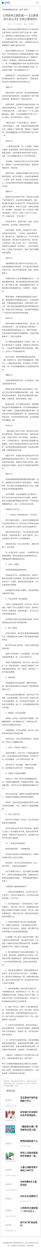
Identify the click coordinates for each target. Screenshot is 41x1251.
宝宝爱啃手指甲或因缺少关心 (29, 1099)
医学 (26, 10)
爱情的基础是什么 (29, 1141)
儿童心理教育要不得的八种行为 (29, 1169)
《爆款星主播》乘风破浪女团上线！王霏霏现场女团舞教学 (29, 1128)
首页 (21, 10)
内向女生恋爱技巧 (29, 1196)
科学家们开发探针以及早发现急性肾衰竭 (29, 1114)
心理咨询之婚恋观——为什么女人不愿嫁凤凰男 (29, 1210)
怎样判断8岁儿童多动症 (28, 1183)
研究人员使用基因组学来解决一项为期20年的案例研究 (29, 1154)
